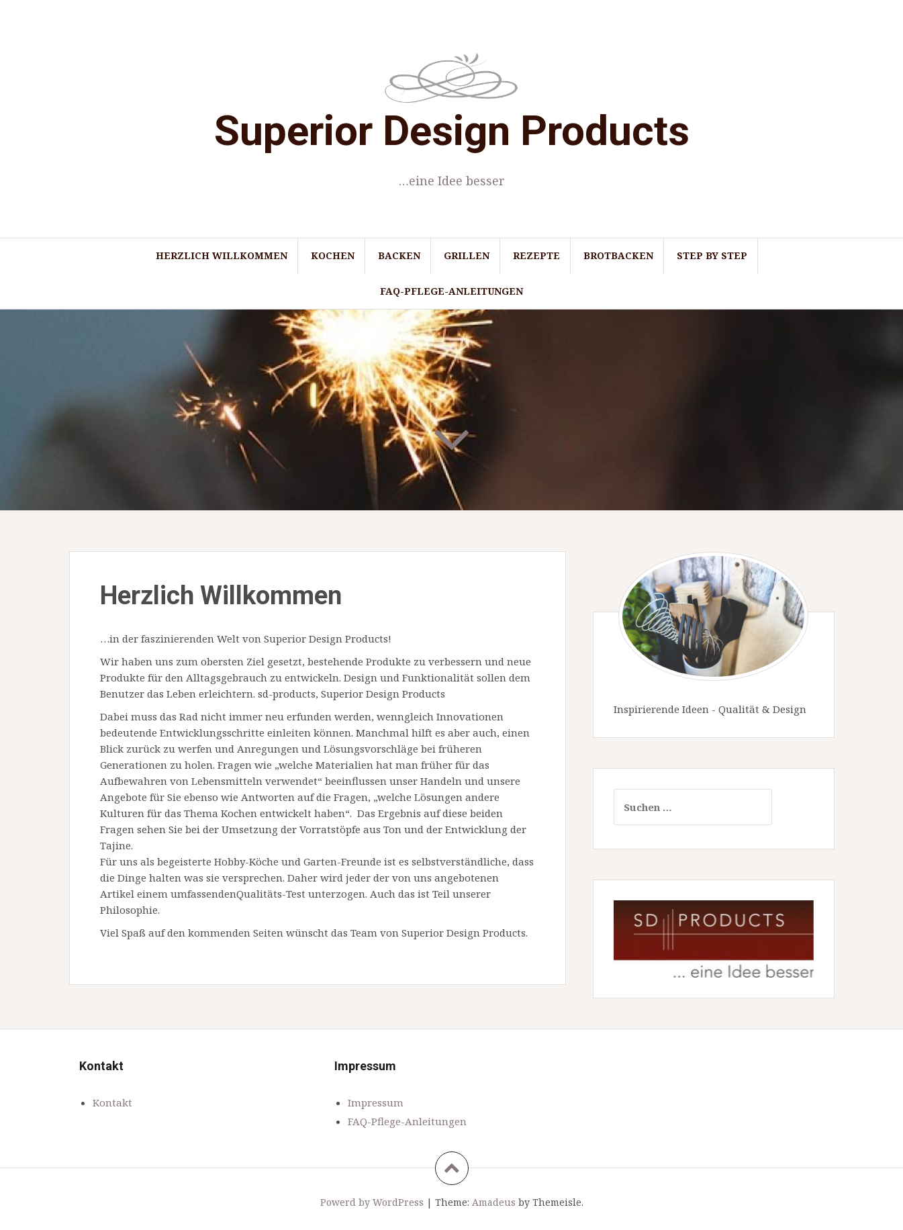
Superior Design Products (452, 130)
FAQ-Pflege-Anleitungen (451, 291)
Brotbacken (618, 255)
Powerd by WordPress (372, 1202)
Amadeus (494, 1202)
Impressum (375, 1102)
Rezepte (536, 255)
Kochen (332, 255)
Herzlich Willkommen (221, 255)
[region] (714, 939)
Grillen (466, 255)
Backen (399, 255)
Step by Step (712, 255)
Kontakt (112, 1102)
